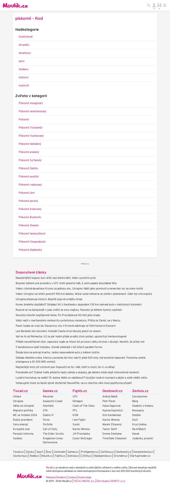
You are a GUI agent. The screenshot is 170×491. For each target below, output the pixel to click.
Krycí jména (139, 424)
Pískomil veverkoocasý (32, 111)
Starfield (48, 406)
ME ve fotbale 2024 (25, 415)
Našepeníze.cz (102, 456)
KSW (75, 415)
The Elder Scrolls (53, 434)
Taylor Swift (109, 429)
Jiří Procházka (81, 434)
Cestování (59, 452)
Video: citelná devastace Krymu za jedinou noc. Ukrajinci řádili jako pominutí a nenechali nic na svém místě (79, 288)
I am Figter (79, 420)
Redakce (61, 477)
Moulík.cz (47, 456)
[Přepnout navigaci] (154, 5)
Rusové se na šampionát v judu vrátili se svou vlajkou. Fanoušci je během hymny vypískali (69, 310)
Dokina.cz (73, 456)
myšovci (23, 77)
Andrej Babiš (110, 396)
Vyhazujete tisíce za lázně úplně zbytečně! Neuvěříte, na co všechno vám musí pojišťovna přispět (74, 383)
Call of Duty (50, 429)
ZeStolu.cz (107, 452)
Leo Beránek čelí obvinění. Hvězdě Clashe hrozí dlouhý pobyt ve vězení (58, 331)
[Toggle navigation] (164, 5)
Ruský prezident (23, 420)
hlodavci (23, 69)
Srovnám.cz (121, 456)
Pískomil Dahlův (28, 168)
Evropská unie (21, 429)
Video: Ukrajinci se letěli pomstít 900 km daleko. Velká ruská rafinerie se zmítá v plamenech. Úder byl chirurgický (84, 294)
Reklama (50, 477)
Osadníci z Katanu (142, 406)
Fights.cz (80, 391)
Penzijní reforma (23, 434)
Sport (39, 452)
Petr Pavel (108, 401)
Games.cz (50, 391)
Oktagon (78, 401)
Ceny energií (20, 424)
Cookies (72, 477)
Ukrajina (18, 401)
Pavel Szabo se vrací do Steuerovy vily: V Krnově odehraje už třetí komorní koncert (66, 326)
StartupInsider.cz (140, 456)
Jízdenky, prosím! (142, 438)
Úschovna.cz (20, 456)
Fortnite (48, 424)
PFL (75, 410)
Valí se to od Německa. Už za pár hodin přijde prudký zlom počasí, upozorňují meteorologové (71, 336)
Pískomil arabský (29, 152)
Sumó (76, 424)
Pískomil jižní (27, 193)
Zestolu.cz (140, 391)
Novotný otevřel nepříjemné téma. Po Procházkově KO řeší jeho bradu (58, 315)
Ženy (48, 452)
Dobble (136, 415)
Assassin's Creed (52, 401)
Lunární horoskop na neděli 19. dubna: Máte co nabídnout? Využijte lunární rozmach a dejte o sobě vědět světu (81, 378)
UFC (75, 396)
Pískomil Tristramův (31, 128)
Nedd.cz (34, 456)
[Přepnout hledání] (148, 5)
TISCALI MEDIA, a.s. (84, 481)
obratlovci (25, 53)
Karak (135, 434)
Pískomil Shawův (29, 225)
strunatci (24, 45)
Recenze (48, 396)
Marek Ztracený (112, 424)
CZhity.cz (86, 456)
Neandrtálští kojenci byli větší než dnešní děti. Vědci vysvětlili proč (56, 278)
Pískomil (24, 119)
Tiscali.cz (20, 391)
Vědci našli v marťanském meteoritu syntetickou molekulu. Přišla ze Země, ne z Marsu (68, 320)
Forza (46, 420)
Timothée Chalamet (114, 438)
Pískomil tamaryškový (32, 233)
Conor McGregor (82, 438)
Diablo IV (48, 415)
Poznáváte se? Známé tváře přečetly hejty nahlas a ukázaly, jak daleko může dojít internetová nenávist (77, 372)
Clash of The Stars (84, 406)
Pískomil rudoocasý (30, 185)
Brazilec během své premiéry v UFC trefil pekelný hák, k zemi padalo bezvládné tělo (66, 283)
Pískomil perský (28, 201)
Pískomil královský (30, 209)
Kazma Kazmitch (112, 410)
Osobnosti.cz (112, 391)
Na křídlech (139, 429)
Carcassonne (139, 396)
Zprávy (30, 452)
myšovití (24, 85)
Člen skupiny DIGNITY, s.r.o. (111, 481)
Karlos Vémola (81, 429)
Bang (135, 401)
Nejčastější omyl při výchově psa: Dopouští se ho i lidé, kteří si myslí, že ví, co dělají (65, 367)
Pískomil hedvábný (30, 144)
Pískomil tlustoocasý (31, 136)
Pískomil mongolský (31, 103)
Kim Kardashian (111, 415)
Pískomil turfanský (30, 160)
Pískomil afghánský (30, 250)
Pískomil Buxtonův (30, 217)
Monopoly (138, 410)
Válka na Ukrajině (23, 406)
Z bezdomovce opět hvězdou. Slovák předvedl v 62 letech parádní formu (59, 347)
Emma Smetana (112, 434)
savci (21, 61)
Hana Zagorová (111, 406)
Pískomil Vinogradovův (32, 242)
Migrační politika (23, 410)
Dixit (135, 420)
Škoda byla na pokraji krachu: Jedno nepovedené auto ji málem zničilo (57, 352)
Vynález (17, 438)
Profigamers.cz (90, 452)
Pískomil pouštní (29, 176)
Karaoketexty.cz (143, 452)
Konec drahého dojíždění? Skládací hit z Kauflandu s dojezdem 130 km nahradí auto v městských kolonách (79, 304)
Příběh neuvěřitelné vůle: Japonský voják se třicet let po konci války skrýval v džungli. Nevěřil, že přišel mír (80, 342)
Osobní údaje (84, 477)
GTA (45, 410)
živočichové (26, 37)
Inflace (17, 396)
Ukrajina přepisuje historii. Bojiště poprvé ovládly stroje (49, 299)
